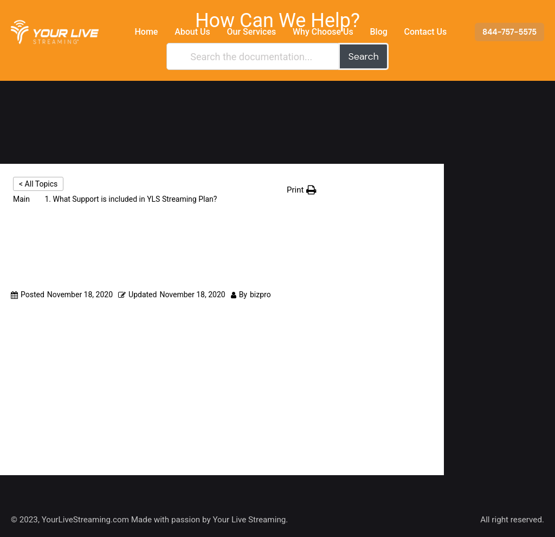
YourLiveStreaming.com (85, 520)
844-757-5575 (509, 32)
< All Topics (38, 184)
